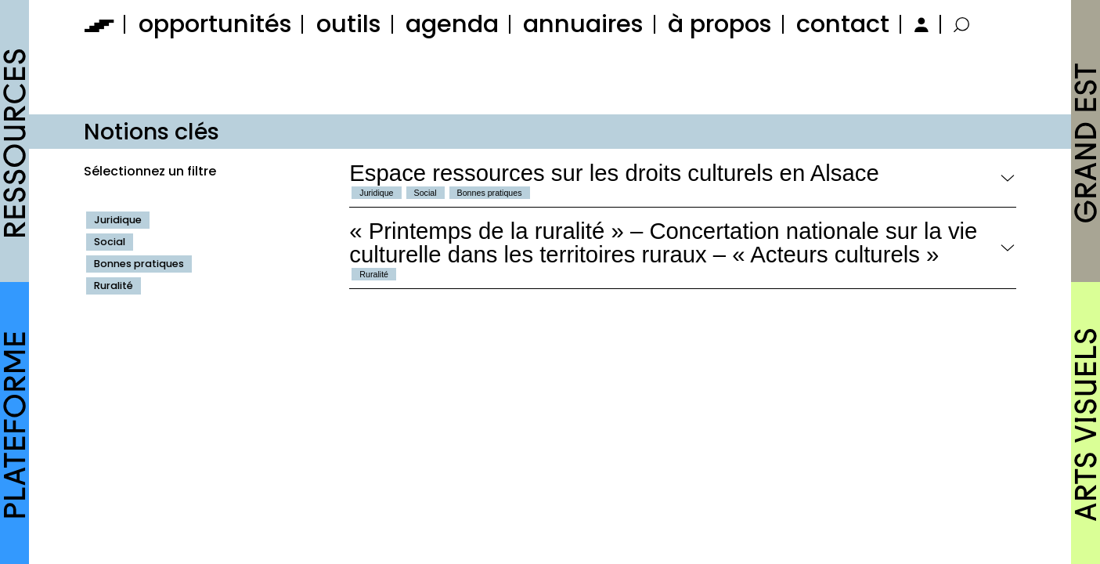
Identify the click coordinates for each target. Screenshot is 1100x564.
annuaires (583, 24)
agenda (452, 24)
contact (842, 24)
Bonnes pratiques (139, 263)
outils (348, 24)
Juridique (118, 219)
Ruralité (113, 285)
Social (109, 241)
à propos (720, 24)
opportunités (215, 24)
